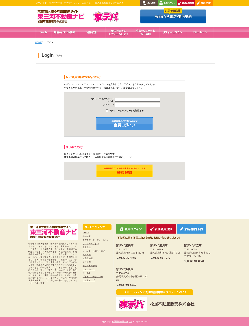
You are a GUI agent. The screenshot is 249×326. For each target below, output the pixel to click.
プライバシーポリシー (93, 276)
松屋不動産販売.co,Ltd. (122, 321)
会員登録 (87, 247)
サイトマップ (89, 280)
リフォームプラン (91, 244)
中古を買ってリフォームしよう (97, 240)
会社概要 (87, 273)
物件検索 (87, 236)
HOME (38, 42)
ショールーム (89, 269)
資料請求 (87, 262)
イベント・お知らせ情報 (94, 251)
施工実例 (87, 255)
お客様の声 (88, 258)
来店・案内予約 (90, 265)
